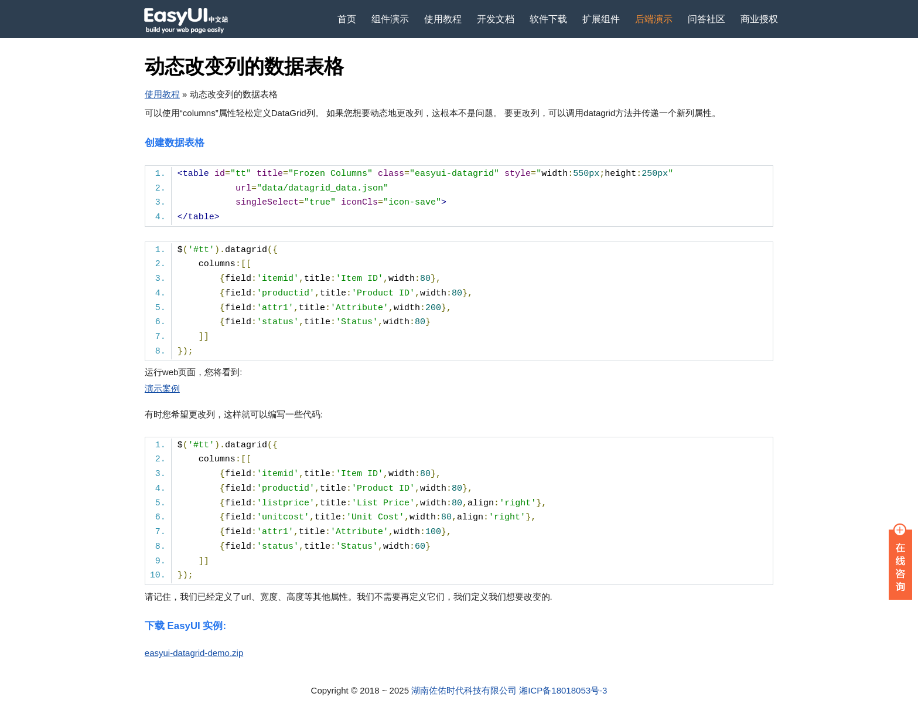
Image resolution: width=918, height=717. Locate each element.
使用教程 (443, 19)
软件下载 (548, 19)
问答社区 (706, 19)
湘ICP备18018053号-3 (563, 690)
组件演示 (390, 19)
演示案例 (162, 388)
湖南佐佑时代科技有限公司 (464, 690)
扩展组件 (601, 19)
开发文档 (495, 19)
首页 (346, 19)
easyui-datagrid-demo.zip (194, 653)
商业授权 (759, 19)
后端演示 (654, 19)
